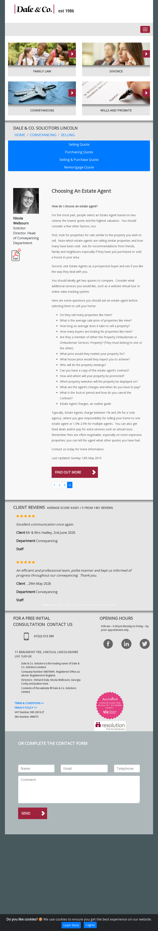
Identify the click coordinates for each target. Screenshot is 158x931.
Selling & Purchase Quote (79, 159)
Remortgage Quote (79, 167)
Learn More (71, 925)
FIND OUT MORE (68, 472)
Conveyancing (43, 134)
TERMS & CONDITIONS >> (29, 703)
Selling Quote (79, 144)
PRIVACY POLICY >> (26, 707)
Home (20, 134)
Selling (68, 134)
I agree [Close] (90, 925)
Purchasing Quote (79, 152)
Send (25, 813)
